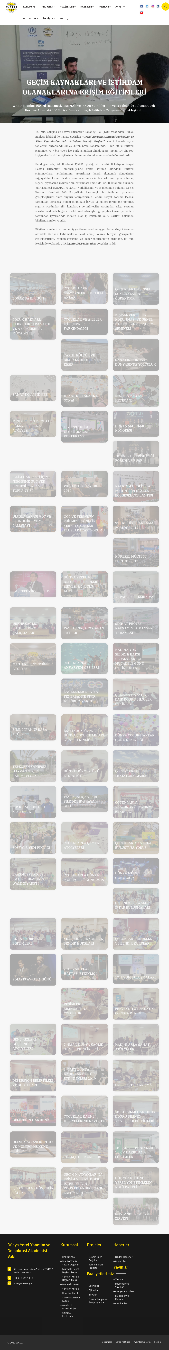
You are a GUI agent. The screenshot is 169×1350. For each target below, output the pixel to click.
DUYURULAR (30, 18)
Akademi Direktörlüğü (69, 1307)
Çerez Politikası (122, 1341)
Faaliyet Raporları (124, 1291)
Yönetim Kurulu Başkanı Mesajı (70, 1278)
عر (68, 18)
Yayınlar (119, 1279)
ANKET (120, 6)
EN (61, 18)
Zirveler (93, 1294)
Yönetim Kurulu (70, 1288)
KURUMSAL (30, 6)
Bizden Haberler (123, 1256)
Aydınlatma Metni (142, 1341)
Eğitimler (93, 1290)
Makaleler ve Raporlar (122, 1297)
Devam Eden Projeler (95, 1258)
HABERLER (87, 6)
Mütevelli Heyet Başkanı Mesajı (70, 1270)
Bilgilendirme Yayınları (122, 1285)
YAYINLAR (104, 6)
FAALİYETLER (68, 6)
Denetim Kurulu (70, 1293)
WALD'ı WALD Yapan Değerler (70, 1263)
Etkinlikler (94, 1285)
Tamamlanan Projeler (96, 1266)
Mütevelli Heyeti (70, 1284)
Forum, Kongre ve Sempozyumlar (98, 1300)
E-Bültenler (121, 1303)
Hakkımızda (68, 1256)
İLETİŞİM (49, 18)
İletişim (157, 1341)
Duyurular (120, 1261)
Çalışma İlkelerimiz (67, 1314)
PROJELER (48, 6)
